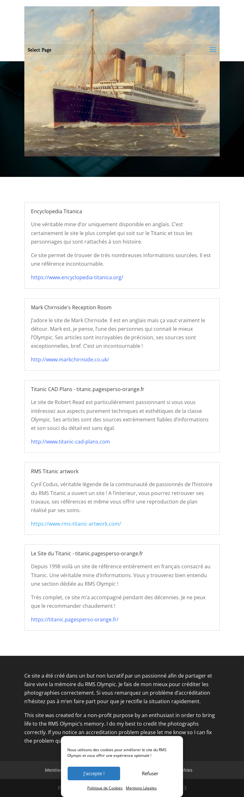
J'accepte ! (94, 773)
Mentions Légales (141, 788)
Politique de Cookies (105, 788)
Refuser (150, 773)
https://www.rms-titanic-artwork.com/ (76, 523)
